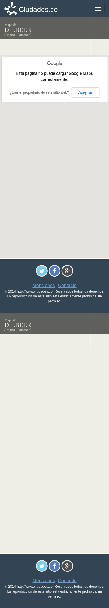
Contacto (67, 285)
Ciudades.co (38, 9)
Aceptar (85, 92)
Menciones (43, 285)
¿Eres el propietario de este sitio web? (39, 92)
